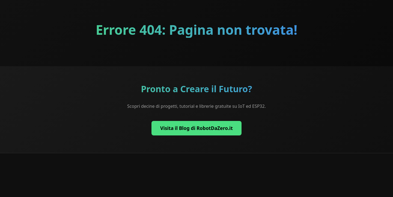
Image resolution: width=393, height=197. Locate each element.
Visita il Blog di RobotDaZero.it (196, 128)
